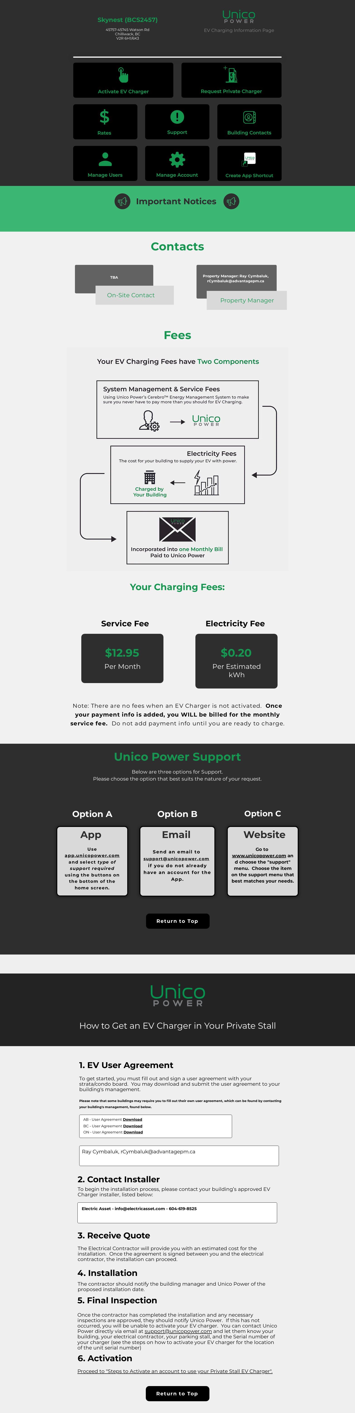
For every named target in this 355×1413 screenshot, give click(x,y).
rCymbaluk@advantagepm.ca (235, 281)
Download (132, 1119)
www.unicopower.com (259, 855)
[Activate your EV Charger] (123, 80)
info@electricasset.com (140, 1208)
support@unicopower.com (177, 858)
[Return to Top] (178, 921)
